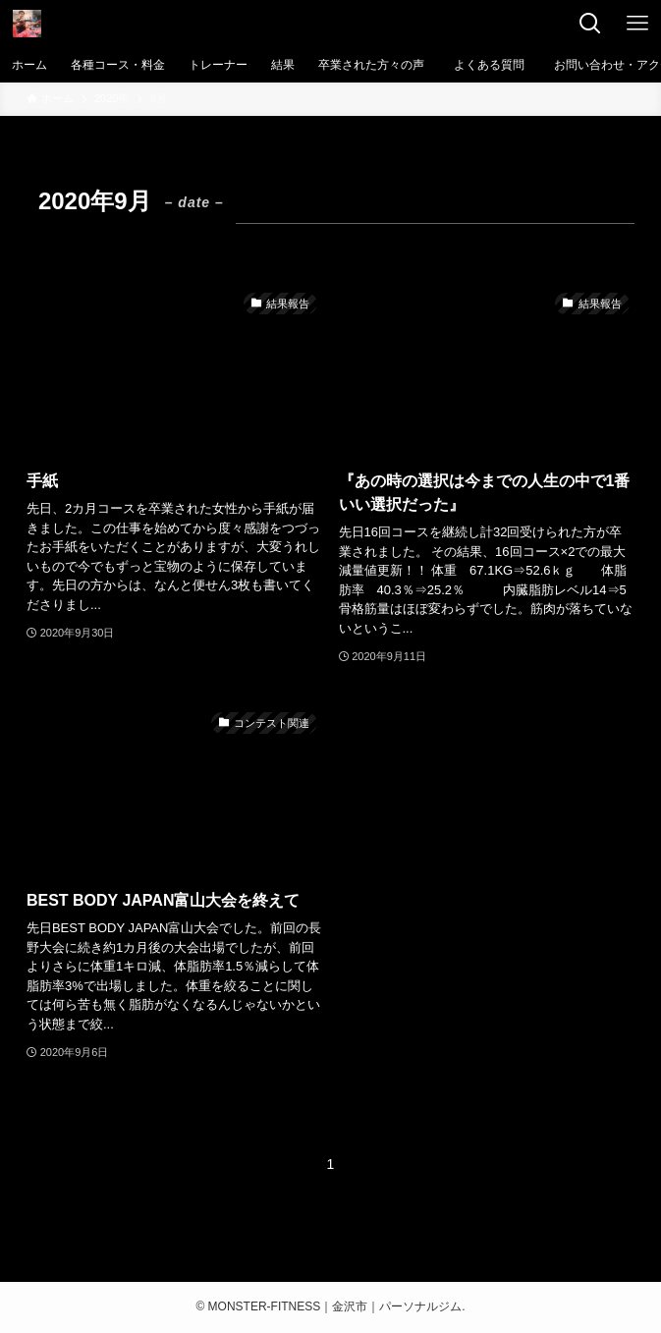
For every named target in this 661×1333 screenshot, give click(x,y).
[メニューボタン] (637, 23)
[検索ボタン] (590, 23)
